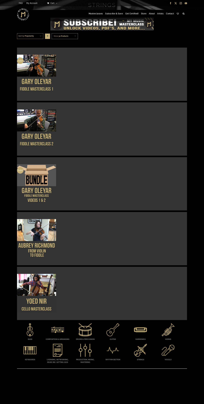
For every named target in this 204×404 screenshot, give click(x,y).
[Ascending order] (47, 36)
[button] (183, 14)
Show (61, 36)
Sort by (26, 36)
